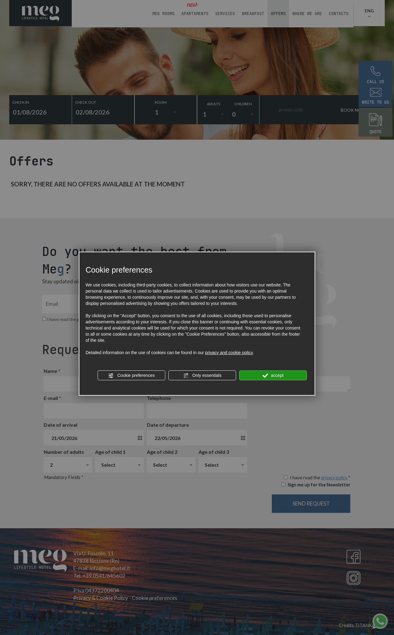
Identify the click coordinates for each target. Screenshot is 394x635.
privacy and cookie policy (229, 352)
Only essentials (202, 375)
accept (273, 375)
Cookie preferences (131, 375)
